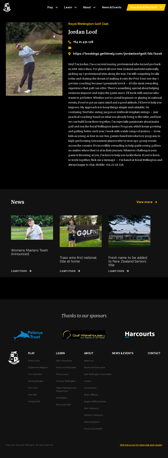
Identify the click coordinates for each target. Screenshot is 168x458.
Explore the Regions (38, 367)
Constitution (90, 388)
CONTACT (154, 353)
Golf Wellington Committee (97, 374)
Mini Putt (32, 388)
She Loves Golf (63, 404)
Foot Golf (32, 394)
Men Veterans (91, 408)
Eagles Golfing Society (95, 401)
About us (88, 360)
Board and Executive (94, 367)
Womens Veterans (93, 415)
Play (53, 7)
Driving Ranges (36, 381)
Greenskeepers (92, 422)
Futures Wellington (66, 381)
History (87, 381)
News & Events (111, 7)
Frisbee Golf (34, 401)
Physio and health (93, 428)
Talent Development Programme (66, 389)
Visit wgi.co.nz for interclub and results (141, 445)
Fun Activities (35, 374)
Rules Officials (91, 394)
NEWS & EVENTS (122, 353)
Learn (71, 7)
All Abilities (61, 398)
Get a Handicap (64, 360)
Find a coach (62, 374)
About (90, 7)
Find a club (33, 360)
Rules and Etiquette (66, 367)
